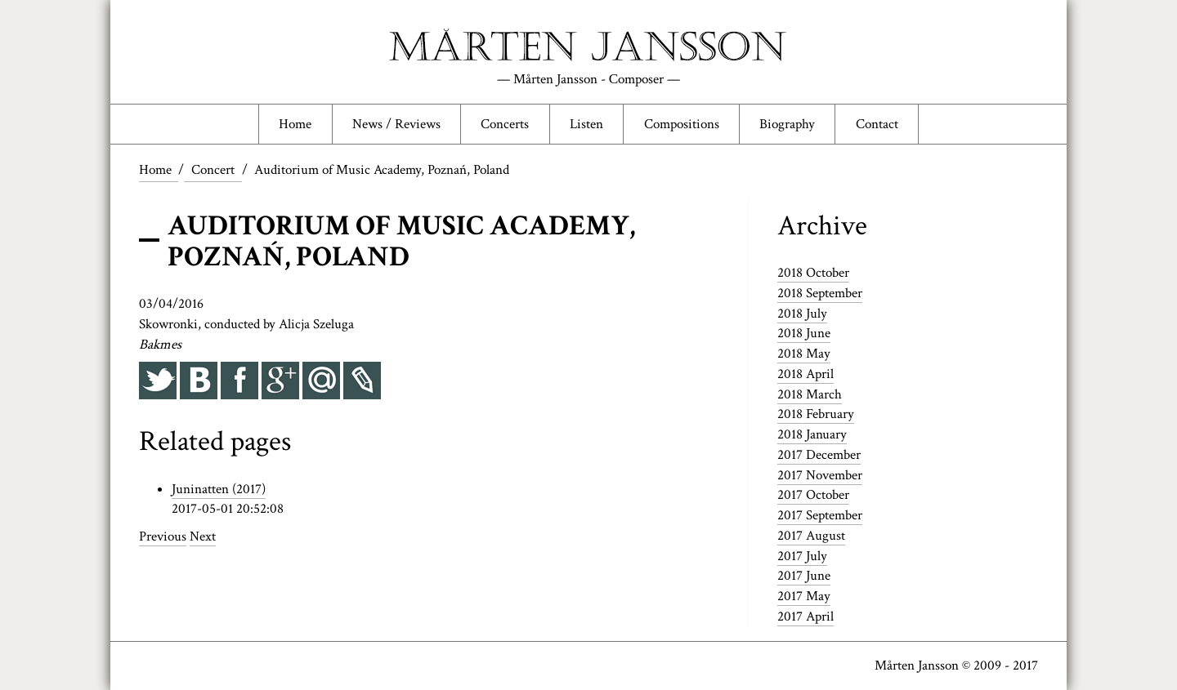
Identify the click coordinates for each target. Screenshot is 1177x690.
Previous (162, 536)
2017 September (819, 515)
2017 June (803, 576)
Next (203, 536)
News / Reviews (396, 124)
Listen (586, 124)
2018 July (802, 314)
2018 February (815, 414)
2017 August (811, 536)
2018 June (803, 333)
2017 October (813, 495)
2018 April (805, 374)
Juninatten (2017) (219, 489)
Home (295, 124)
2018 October (813, 273)
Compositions (681, 124)
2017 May (803, 596)
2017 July (802, 556)
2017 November (819, 475)
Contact (877, 124)
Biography (787, 124)
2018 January (812, 434)
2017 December (819, 455)
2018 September (819, 293)
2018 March (809, 394)
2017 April (805, 616)
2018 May (803, 354)
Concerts (505, 124)
